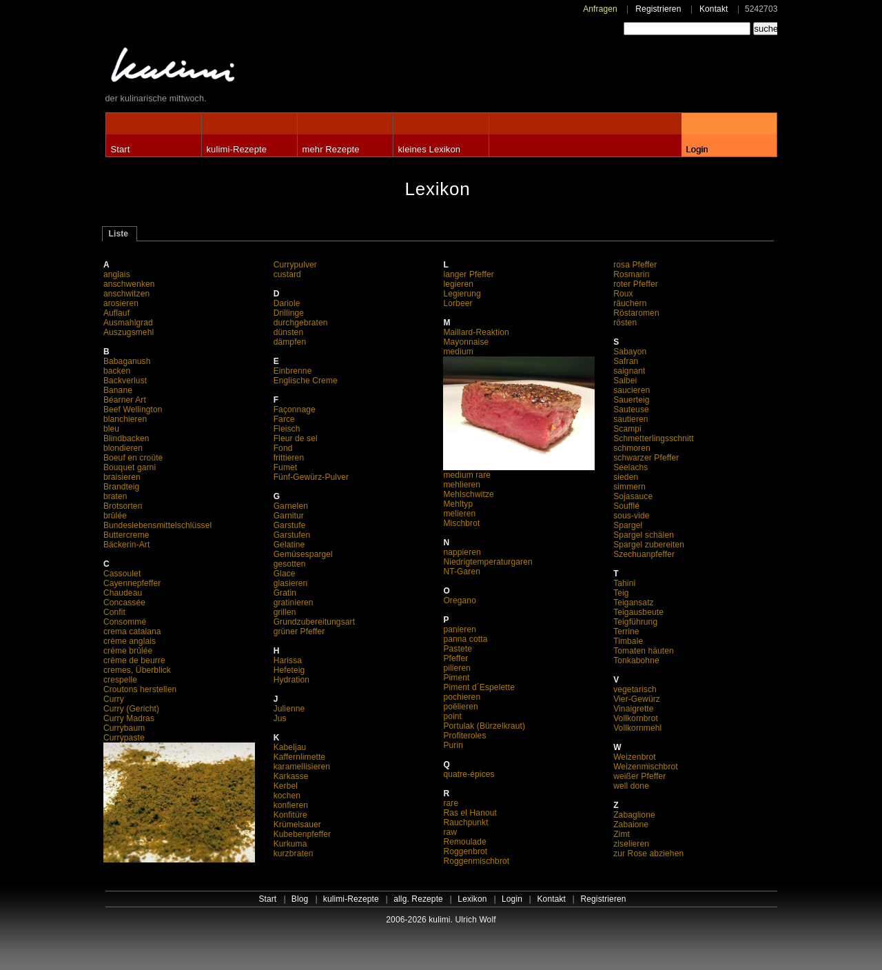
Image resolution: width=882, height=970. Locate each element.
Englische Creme (306, 380)
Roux (623, 294)
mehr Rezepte (331, 149)
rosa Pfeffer (635, 265)
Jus (280, 718)
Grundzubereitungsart (314, 622)
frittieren (289, 458)
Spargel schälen (643, 535)
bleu (111, 429)
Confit (114, 612)
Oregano (459, 600)
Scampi (627, 429)
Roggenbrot (465, 851)
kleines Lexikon (429, 149)
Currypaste (124, 737)
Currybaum (124, 728)
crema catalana (132, 631)
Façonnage (295, 409)
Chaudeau (122, 593)
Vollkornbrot (635, 718)
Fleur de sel (296, 438)
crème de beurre (134, 660)
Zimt (621, 834)
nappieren (461, 552)
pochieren (461, 697)
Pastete (457, 649)
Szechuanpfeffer (644, 554)
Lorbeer (457, 303)
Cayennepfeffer (132, 583)
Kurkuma (290, 844)
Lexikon (472, 899)
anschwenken (129, 284)
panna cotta (465, 639)
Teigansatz (633, 602)
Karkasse (291, 776)
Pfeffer (455, 658)
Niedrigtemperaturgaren (487, 562)
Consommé (124, 622)
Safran (625, 361)
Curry (113, 699)
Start (120, 149)
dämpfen (290, 342)
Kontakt (713, 9)
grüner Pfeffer (299, 631)
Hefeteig (289, 670)
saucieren (631, 390)
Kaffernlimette (300, 757)
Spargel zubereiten (648, 544)
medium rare (519, 471)
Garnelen (291, 506)
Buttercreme (126, 535)
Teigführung (635, 622)
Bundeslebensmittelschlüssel (157, 525)
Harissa (288, 660)
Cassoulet (122, 573)
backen (116, 371)
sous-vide (631, 516)
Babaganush (127, 361)
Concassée (124, 602)
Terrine (626, 631)
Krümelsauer (297, 824)
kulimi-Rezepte (237, 149)
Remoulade (464, 842)
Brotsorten (123, 506)
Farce (284, 419)
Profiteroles (464, 735)
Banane (117, 390)
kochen (287, 795)
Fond (283, 448)
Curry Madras (128, 718)
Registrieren (658, 9)
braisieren (122, 477)
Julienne (289, 709)
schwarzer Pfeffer (646, 458)
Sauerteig (631, 400)
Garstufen (292, 535)
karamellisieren (302, 766)
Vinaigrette (633, 709)
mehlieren (461, 484)
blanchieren (125, 419)
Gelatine (289, 544)
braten (115, 496)
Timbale (628, 641)
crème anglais (129, 641)
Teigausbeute (638, 612)
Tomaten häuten (643, 651)
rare (450, 803)
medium (458, 351)
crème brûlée (127, 651)
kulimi (236, 68)
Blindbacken (126, 438)
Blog (300, 899)
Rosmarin (631, 274)
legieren (458, 284)
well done (631, 786)
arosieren (121, 303)
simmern (629, 487)
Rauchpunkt (465, 822)
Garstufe (290, 525)
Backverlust (125, 380)
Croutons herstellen (139, 689)
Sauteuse (631, 409)
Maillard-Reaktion (476, 332)
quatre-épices (468, 774)
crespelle (120, 680)
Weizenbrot (634, 757)
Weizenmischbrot (645, 766)
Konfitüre (290, 815)
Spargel (627, 525)
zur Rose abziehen (648, 853)
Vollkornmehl (637, 728)
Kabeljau (290, 747)
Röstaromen (636, 313)
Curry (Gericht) (131, 709)
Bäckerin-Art (126, 544)
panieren (459, 629)
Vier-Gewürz (636, 699)
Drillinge (289, 313)
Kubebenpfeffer (302, 834)
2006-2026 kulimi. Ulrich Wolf (440, 919)
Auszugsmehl (128, 332)
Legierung (461, 294)
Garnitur (289, 516)
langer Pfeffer (468, 274)
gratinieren (294, 602)
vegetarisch (635, 689)
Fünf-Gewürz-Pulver (311, 477)
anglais (116, 274)
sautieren (630, 419)
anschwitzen (126, 294)
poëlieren (460, 706)
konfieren (291, 805)
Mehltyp (458, 504)
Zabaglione (634, 815)
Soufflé (626, 506)
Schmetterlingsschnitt (653, 438)
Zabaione (630, 824)
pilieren (457, 668)
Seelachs (630, 467)
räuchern (629, 303)
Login (697, 149)
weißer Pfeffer (639, 776)
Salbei (625, 380)
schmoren (631, 448)
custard (287, 274)
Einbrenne (293, 371)
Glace (285, 573)
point (452, 716)
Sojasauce (633, 496)
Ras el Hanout (470, 813)
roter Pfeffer (635, 284)
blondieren (123, 448)
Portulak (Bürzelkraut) (484, 726)
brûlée (115, 516)
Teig (621, 593)
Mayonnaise (466, 342)
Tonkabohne (636, 660)
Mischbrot (461, 523)
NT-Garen (461, 571)
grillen (285, 612)
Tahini (624, 583)
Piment (456, 678)
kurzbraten (294, 853)
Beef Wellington (133, 409)
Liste (119, 234)
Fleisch (287, 429)
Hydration (291, 680)
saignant (629, 371)
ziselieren (631, 844)
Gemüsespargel (303, 554)
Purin (453, 745)
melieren (459, 513)
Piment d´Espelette (479, 687)
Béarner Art (124, 400)
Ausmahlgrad (128, 322)
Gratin (285, 593)
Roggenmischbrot (476, 861)
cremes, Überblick (137, 670)
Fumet (286, 467)
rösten (625, 322)
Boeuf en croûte (133, 458)
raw (450, 832)
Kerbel (286, 786)
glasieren (291, 583)
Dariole (287, 303)
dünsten (289, 332)
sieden (625, 477)
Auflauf (116, 313)
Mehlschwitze (468, 494)
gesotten (290, 564)
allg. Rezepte (418, 899)
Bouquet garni (129, 467)
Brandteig (121, 487)
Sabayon (629, 351)
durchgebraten (301, 322)
